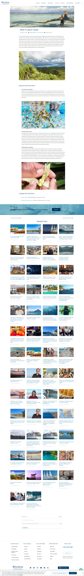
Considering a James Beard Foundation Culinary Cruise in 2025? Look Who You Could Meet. (17, 340)
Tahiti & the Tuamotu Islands (27, 200)
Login (60, 516)
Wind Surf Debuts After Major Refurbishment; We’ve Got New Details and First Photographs (66, 361)
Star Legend (39, 558)
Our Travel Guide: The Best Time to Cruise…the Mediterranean (49, 484)
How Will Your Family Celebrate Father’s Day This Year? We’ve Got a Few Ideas (50, 319)
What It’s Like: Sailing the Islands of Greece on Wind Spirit (49, 238)
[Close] (82, 573)
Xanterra (51, 556)
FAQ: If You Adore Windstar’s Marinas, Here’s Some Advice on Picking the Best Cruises (66, 238)
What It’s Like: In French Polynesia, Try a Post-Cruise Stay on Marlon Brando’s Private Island (49, 382)
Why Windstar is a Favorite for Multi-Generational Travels (17, 504)
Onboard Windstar (69, 2)
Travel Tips (57, 2)
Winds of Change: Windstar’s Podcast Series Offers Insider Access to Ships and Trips (33, 340)
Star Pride (39, 553)
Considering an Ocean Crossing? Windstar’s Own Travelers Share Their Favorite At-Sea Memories (50, 361)
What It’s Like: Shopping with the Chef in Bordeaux (33, 463)
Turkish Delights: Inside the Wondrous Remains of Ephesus (65, 464)
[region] (42, 573)
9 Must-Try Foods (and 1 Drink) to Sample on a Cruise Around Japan (66, 381)
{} (36, 523)
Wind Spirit (39, 551)
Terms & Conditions (53, 553)
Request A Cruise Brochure (14, 552)
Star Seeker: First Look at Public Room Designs (16, 297)
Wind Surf (39, 546)
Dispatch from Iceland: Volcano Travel (15, 442)
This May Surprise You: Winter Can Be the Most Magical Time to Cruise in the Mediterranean (17, 278)
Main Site (37, 2)
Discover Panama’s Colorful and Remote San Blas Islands (50, 297)
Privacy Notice (20, 574)
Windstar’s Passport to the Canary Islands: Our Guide (49, 277)
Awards (25, 548)
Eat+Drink (62, 2)
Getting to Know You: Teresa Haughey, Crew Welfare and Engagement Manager (66, 340)
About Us (26, 546)
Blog (51, 558)
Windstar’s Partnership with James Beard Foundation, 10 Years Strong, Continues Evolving (17, 319)
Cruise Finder (77, 2)
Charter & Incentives (15, 559)
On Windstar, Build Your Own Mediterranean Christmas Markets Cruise (66, 278)
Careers (25, 551)
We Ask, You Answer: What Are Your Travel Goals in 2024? (34, 483)
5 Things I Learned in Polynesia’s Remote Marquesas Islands (64, 258)
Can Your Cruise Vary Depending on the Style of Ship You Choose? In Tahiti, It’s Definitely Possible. (34, 505)
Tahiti (51, 32)
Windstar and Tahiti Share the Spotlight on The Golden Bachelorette (50, 402)
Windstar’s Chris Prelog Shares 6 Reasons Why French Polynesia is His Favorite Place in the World (50, 340)
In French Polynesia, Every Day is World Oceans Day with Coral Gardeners (66, 319)
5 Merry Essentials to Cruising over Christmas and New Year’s (34, 278)
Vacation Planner (14, 546)
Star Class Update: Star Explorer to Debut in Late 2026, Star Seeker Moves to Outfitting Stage (66, 298)
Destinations (43, 2)
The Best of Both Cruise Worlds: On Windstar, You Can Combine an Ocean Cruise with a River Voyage (34, 238)
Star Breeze (39, 556)
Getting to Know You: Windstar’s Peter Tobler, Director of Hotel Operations (49, 258)
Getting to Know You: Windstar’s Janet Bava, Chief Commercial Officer (33, 402)
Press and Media (27, 558)
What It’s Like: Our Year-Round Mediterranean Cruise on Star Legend (17, 422)
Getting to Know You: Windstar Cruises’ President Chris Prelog (34, 421)
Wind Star (39, 548)
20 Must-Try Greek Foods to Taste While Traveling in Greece (33, 361)
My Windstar (13, 548)
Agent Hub (52, 546)
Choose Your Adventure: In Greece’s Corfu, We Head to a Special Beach (50, 464)
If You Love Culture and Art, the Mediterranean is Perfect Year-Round (33, 298)
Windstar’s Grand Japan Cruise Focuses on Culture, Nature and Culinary (16, 402)
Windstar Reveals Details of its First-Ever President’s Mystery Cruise (66, 422)
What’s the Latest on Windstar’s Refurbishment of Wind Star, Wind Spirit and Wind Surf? (66, 484)
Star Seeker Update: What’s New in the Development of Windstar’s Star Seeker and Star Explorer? (33, 443)
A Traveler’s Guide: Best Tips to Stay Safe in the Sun (17, 463)
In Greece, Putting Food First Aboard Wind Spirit (17, 237)
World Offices (27, 556)
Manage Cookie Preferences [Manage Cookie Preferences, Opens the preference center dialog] (60, 573)
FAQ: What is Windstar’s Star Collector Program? (33, 318)
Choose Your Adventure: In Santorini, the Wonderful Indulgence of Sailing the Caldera (49, 422)
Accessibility (52, 551)
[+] (38, 523)
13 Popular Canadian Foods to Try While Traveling (66, 402)
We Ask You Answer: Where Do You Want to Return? (66, 442)
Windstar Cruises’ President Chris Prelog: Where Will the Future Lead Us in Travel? (33, 381)
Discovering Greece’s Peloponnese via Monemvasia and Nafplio (17, 361)
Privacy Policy (52, 548)
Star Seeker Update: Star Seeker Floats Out (16, 381)
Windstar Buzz (50, 2)
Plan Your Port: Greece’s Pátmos (16, 483)
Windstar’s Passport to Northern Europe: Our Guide (33, 258)
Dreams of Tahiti (25, 197)
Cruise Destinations (15, 557)
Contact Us (26, 553)
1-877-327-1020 (68, 547)
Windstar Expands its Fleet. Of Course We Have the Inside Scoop (50, 443)
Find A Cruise (13, 554)
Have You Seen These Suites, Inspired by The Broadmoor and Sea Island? (17, 258)
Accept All (72, 573)
